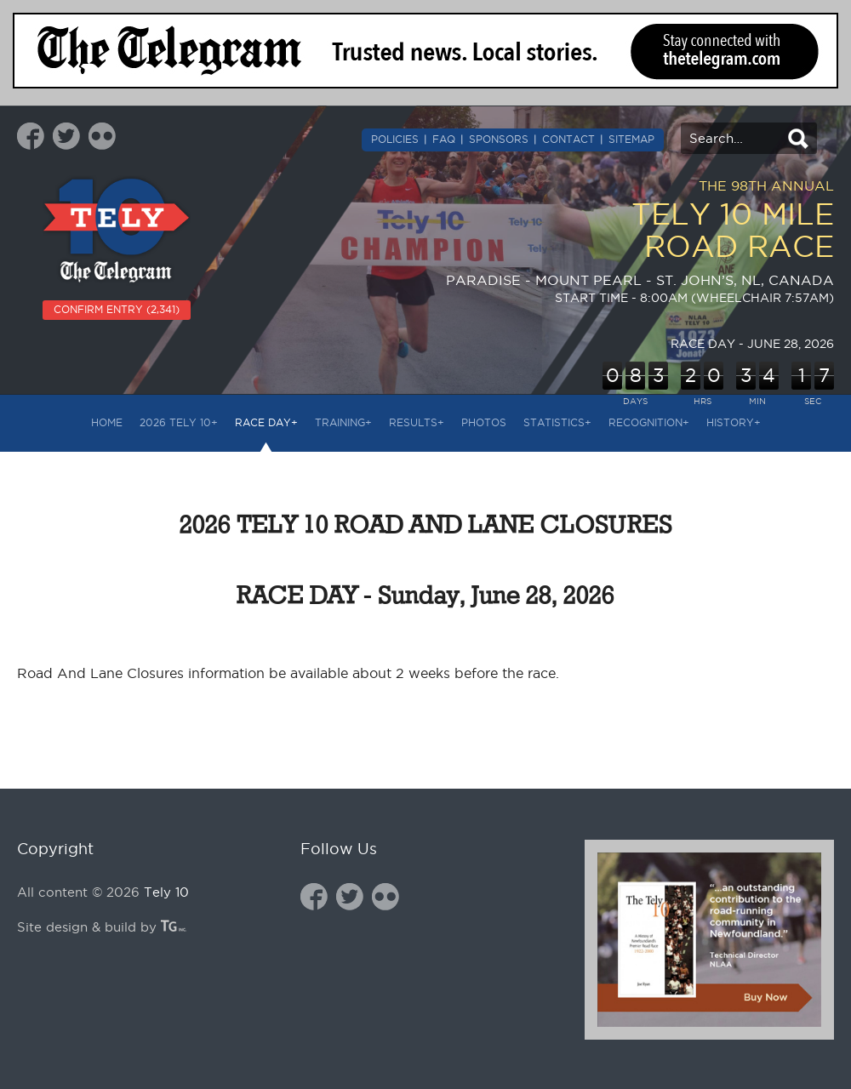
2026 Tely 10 (179, 422)
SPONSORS (498, 139)
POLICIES (395, 139)
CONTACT (568, 139)
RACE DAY (266, 422)
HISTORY (733, 422)
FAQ (443, 139)
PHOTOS (483, 422)
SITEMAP (631, 139)
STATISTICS (557, 422)
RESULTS (416, 422)
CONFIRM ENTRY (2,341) (117, 309)
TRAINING (343, 422)
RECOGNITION (648, 422)
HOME (107, 422)
